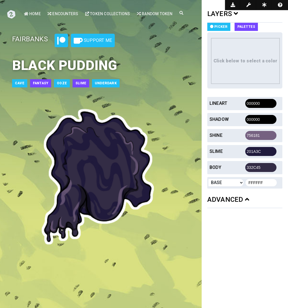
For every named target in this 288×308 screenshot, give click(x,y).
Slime (216, 151)
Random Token (155, 14)
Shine (216, 135)
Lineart (218, 103)
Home (32, 14)
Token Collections (107, 14)
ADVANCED (228, 199)
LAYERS (222, 14)
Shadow (219, 119)
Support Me (93, 40)
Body (216, 167)
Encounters (63, 14)
